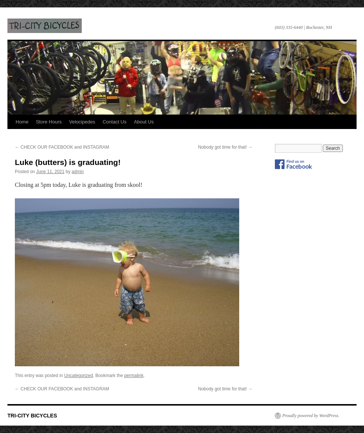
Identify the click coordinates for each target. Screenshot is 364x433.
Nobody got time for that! (225, 147)
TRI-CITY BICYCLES (44, 26)
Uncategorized (78, 375)
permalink (133, 375)
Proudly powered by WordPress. (310, 415)
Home (22, 122)
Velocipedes (82, 122)
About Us (144, 122)
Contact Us (114, 122)
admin (78, 171)
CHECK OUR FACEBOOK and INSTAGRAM (62, 147)
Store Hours (49, 122)
